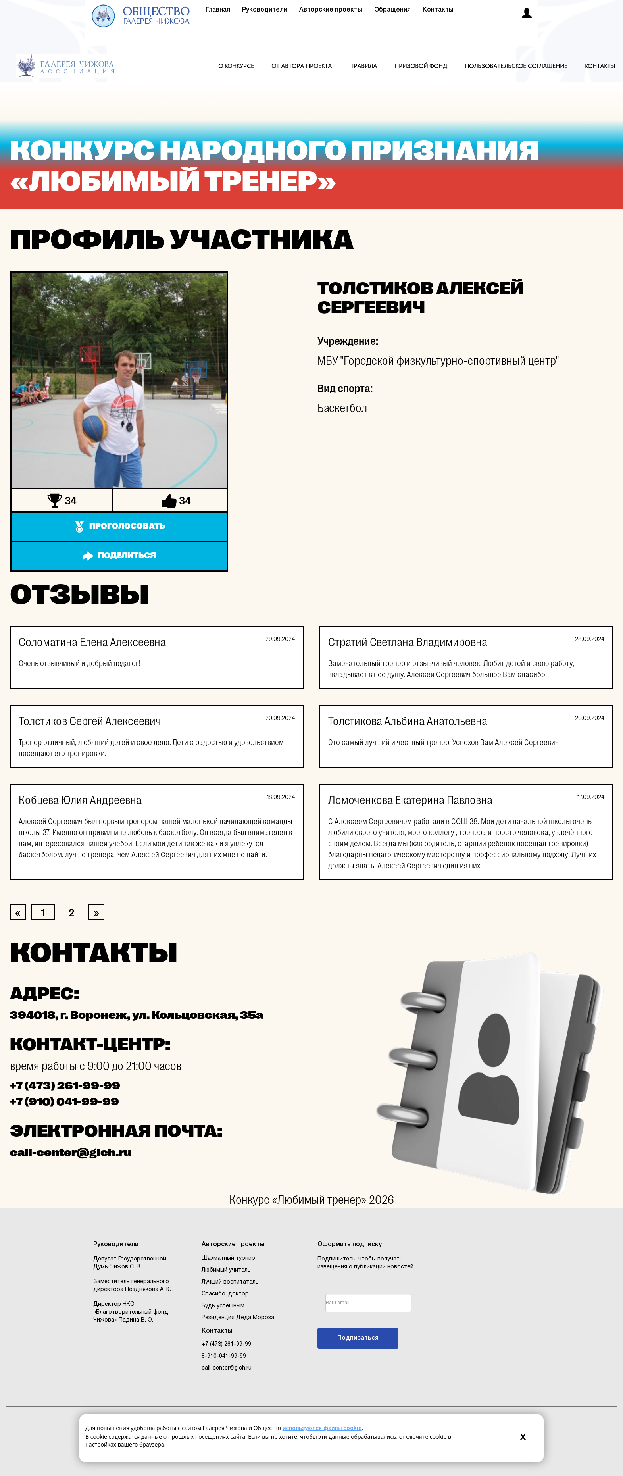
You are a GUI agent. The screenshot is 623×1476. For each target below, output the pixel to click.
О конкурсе (236, 66)
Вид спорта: (345, 388)
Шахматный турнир (228, 1258)
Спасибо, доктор (225, 1294)
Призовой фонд (420, 66)
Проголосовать (127, 526)
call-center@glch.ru (227, 1368)
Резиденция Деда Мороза (238, 1317)
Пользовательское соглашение (516, 66)
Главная (218, 10)
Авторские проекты (330, 10)
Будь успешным (223, 1306)
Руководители (264, 10)
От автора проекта (301, 66)
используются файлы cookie (322, 1428)
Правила (363, 66)
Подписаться (358, 1338)
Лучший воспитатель (230, 1282)
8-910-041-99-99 (224, 1356)
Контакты (438, 10)
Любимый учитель (226, 1270)
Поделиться (127, 555)
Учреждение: (347, 341)
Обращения (392, 10)
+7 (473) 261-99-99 (226, 1344)
